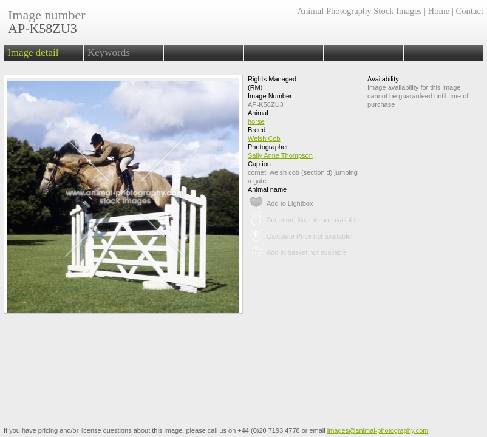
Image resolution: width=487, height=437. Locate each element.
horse (256, 121)
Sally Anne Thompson (280, 155)
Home (439, 11)
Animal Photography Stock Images (359, 11)
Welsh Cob (264, 138)
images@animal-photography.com (378, 430)
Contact (469, 11)
